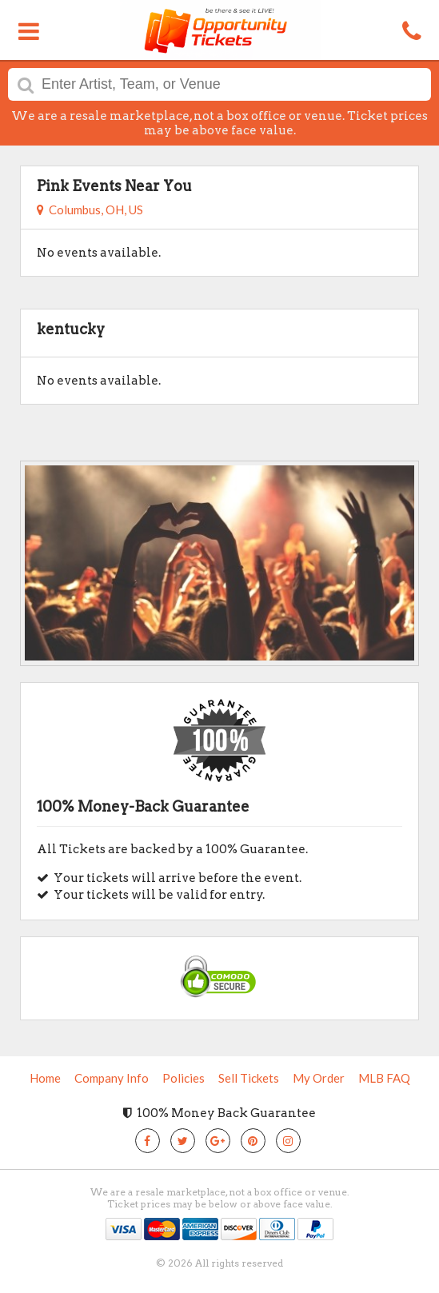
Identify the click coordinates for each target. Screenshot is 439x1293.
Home (45, 1078)
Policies (183, 1078)
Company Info (111, 1078)
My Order (319, 1078)
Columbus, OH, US (90, 209)
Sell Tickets (248, 1078)
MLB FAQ (384, 1078)
